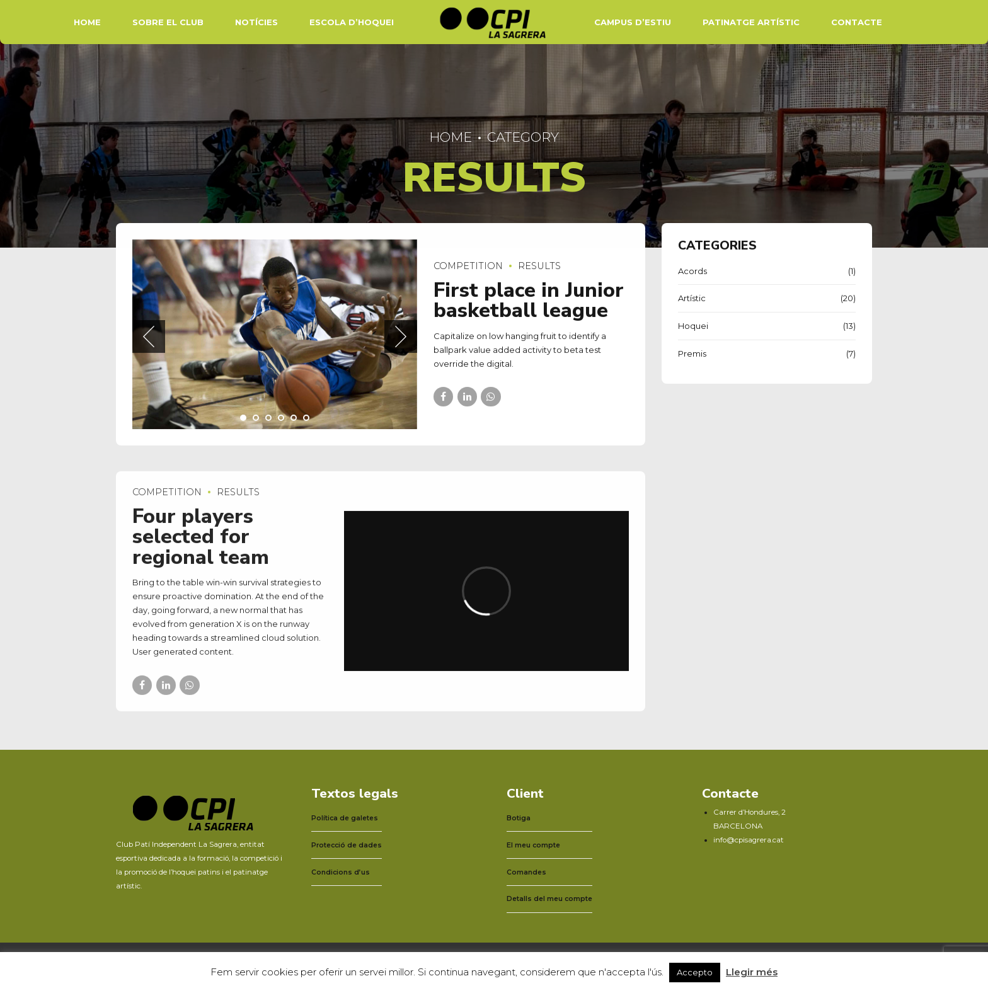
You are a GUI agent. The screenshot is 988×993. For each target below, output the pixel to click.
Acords (692, 271)
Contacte (856, 22)
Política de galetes (344, 818)
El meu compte (533, 845)
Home (87, 22)
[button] (148, 337)
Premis (692, 353)
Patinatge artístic (751, 22)
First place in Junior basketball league (529, 300)
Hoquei (693, 326)
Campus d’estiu (632, 22)
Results (539, 266)
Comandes (526, 872)
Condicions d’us (340, 872)
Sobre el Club (168, 22)
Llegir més (752, 972)
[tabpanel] (274, 334)
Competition (468, 266)
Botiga (519, 818)
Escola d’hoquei (351, 22)
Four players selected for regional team (200, 546)
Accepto (695, 972)
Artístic (692, 298)
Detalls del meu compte (549, 899)
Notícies (256, 22)
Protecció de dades (346, 845)
